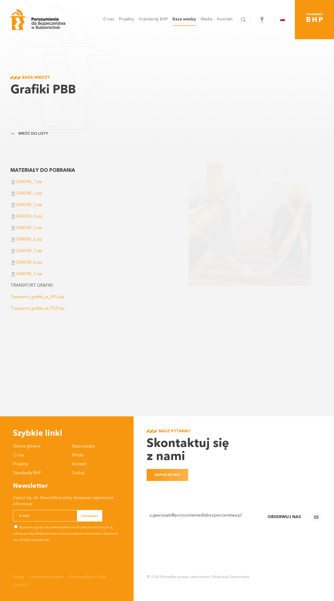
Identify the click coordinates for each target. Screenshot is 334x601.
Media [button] (206, 19)
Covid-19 (20, 585)
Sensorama (239, 577)
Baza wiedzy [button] (184, 19)
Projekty (20, 464)
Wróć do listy (29, 133)
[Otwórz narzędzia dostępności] (262, 19)
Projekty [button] (126, 19)
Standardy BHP (153, 19)
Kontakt (225, 19)
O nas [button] (108, 19)
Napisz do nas (167, 475)
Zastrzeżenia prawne (46, 577)
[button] (243, 19)
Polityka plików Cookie (87, 577)
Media (78, 455)
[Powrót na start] (37, 19)
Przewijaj (4, 121)
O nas (18, 455)
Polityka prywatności (35, 540)
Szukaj (78, 473)
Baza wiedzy (83, 446)
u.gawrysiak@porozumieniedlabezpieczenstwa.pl (195, 515)
